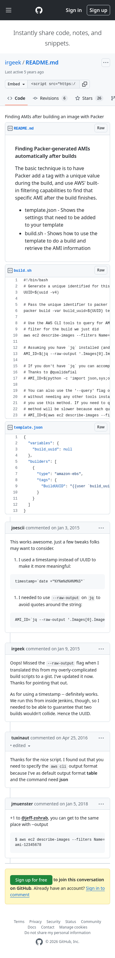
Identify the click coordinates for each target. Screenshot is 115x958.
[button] (84, 84)
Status (70, 921)
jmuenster (22, 804)
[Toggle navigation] (8, 10)
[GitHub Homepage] (39, 942)
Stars (89, 98)
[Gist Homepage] (39, 10)
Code (16, 98)
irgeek (13, 62)
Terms (19, 921)
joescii (18, 528)
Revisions (50, 98)
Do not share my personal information (58, 932)
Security (53, 921)
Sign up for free (31, 880)
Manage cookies (73, 927)
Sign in (74, 10)
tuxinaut (20, 738)
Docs (32, 927)
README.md (42, 62)
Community (91, 921)
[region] (57, 198)
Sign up (98, 10)
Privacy (35, 921)
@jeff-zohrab (34, 818)
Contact (47, 927)
